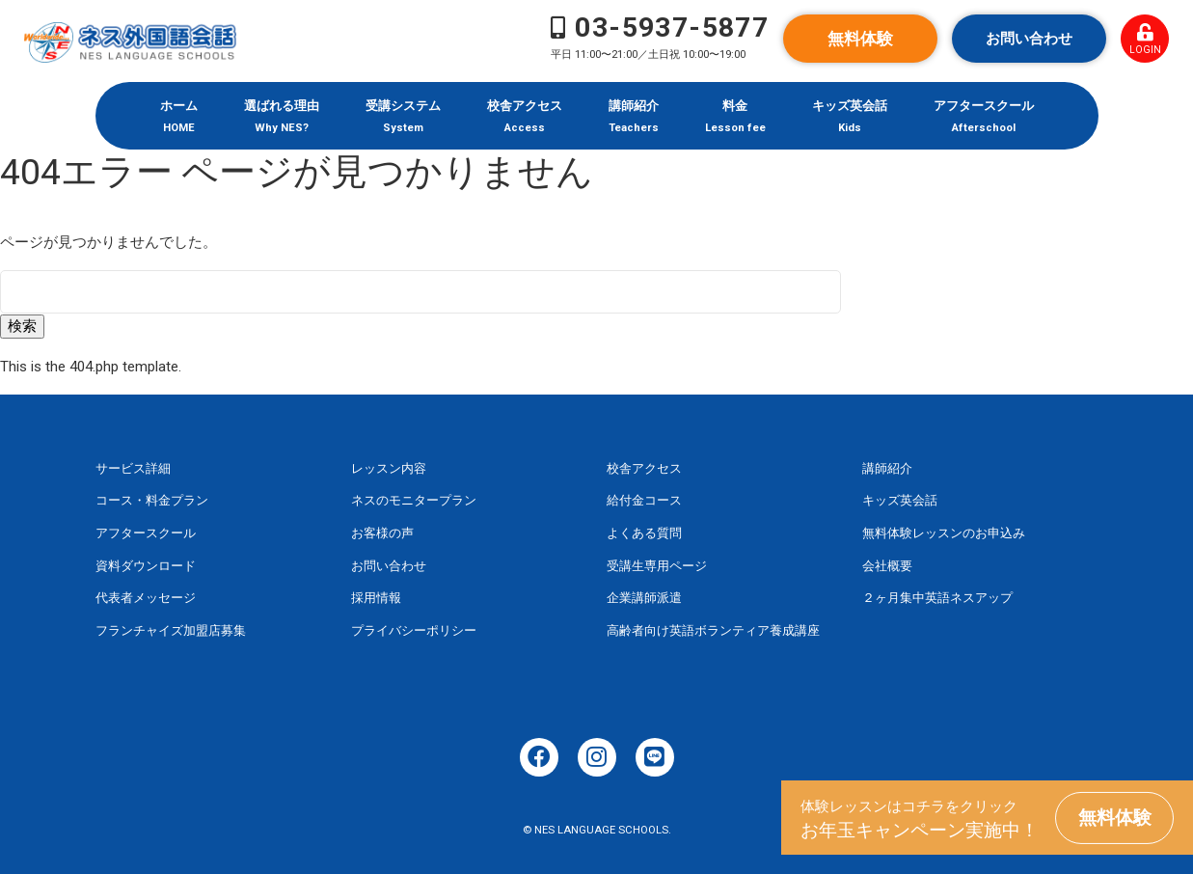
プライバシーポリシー (413, 630)
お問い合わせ (1029, 38)
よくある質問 (644, 533)
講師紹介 (887, 468)
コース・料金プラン (151, 500)
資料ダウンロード (145, 566)
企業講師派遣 (644, 597)
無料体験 (860, 38)
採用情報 (376, 597)
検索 (22, 326)
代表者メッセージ (145, 597)
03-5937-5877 (672, 27)
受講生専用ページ (657, 566)
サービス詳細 (133, 468)
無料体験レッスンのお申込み (943, 533)
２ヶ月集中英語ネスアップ (937, 597)
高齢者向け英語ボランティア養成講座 (713, 630)
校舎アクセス (644, 468)
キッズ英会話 (899, 500)
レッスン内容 (388, 468)
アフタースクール (145, 533)
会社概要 (887, 566)
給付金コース (644, 500)
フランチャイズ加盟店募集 (170, 630)
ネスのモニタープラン (413, 500)
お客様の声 (382, 533)
